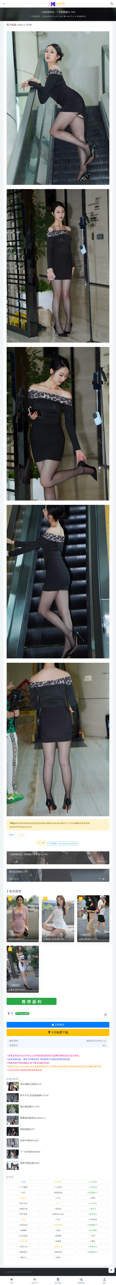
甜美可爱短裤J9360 (29, 1163)
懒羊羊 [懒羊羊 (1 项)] (93, 1209)
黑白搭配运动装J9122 (31, 1084)
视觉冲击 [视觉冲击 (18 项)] (58, 1247)
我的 (104, 1281)
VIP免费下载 (58, 1032)
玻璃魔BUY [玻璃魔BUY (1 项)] (93, 1225)
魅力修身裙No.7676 (29, 1106)
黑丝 (22, 835)
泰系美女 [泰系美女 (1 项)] (93, 1214)
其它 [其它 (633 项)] (24, 1193)
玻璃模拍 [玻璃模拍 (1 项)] (58, 1225)
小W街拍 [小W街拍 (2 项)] (93, 1203)
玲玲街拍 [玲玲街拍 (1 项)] (23, 1225)
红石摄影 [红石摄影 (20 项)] (93, 1230)
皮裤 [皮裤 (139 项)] (58, 1230)
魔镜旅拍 (81, 1281)
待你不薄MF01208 (29, 1140)
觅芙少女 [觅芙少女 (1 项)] (23, 1247)
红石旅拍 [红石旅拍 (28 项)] (23, 1236)
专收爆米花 (80, 16)
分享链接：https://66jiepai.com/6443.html (63, 843)
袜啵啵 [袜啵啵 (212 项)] (58, 1241)
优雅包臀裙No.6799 (88, 939)
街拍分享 (36, 16)
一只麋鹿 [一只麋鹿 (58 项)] (23, 1187)
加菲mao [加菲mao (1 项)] (24, 1198)
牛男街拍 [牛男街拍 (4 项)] (93, 1219)
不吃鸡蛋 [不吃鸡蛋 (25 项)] (93, 1187)
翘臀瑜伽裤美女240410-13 (33, 1118)
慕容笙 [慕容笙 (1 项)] (58, 1209)
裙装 (12, 835)
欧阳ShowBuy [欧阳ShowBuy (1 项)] (58, 1214)
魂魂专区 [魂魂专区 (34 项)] (58, 1252)
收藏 (41, 843)
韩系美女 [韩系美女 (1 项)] (23, 1252)
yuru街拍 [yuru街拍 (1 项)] (93, 1182)
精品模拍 (58, 1281)
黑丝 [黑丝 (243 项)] (58, 1257)
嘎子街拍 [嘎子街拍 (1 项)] (23, 1203)
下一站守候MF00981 (30, 1152)
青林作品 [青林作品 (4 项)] (93, 1247)
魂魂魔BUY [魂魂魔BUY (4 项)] (93, 1252)
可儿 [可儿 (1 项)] (58, 1198)
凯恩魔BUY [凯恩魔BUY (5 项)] (93, 1193)
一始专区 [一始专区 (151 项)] (58, 1187)
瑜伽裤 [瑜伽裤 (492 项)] (24, 1230)
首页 (11, 1281)
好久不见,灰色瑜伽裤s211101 (34, 1095)
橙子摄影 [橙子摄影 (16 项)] (23, 1214)
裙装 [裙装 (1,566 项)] (93, 1241)
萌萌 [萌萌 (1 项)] (93, 1236)
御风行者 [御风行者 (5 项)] (23, 1209)
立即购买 (58, 1024)
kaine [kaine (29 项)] (24, 1182)
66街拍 (29, 1272)
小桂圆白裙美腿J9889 (54, 939)
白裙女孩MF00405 (17, 989)
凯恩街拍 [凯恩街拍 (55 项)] (58, 1193)
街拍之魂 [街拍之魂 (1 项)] (23, 1241)
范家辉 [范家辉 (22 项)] (58, 1236)
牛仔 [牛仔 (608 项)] (58, 1219)
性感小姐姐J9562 (16, 939)
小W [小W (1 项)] (58, 1203)
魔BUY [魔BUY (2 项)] (24, 1257)
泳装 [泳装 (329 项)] (24, 1219)
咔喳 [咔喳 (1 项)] (93, 1198)
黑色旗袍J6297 (27, 1129)
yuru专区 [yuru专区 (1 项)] (58, 1182)
